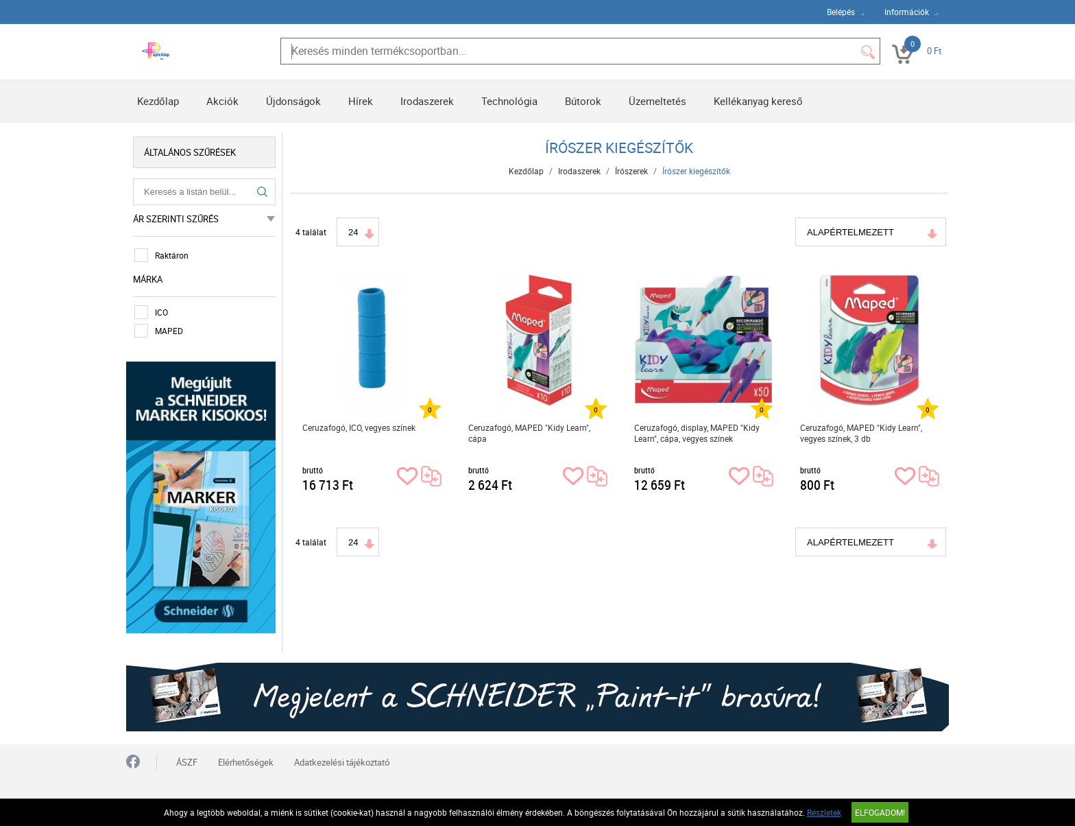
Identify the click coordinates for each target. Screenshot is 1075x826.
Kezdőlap (158, 101)
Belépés (841, 11)
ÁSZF (186, 762)
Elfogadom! (880, 812)
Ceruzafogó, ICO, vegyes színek (358, 427)
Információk (906, 11)
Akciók (222, 101)
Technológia (509, 101)
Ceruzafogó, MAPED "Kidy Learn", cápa (529, 433)
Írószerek (631, 170)
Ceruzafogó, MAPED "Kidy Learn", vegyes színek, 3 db (861, 433)
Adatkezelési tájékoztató (341, 762)
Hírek (360, 101)
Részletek (824, 812)
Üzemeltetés (657, 101)
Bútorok (583, 101)
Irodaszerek (427, 101)
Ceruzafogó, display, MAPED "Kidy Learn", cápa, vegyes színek (697, 433)
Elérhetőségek (246, 762)
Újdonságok (293, 101)
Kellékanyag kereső (758, 101)
